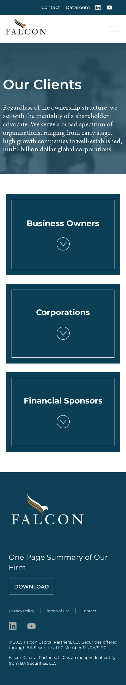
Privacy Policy (21, 610)
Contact (50, 7)
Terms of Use (58, 610)
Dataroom (78, 7)
